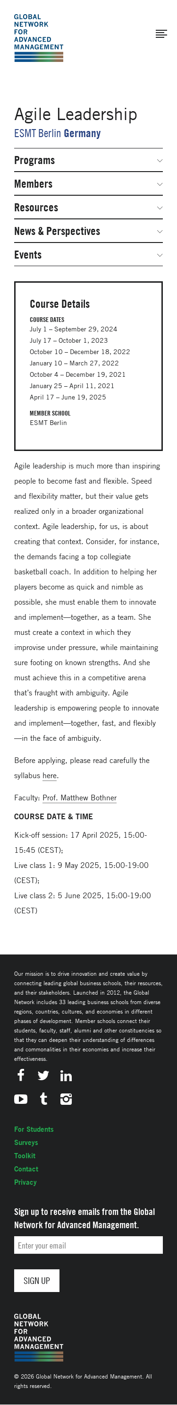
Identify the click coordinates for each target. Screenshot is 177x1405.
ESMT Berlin (37, 133)
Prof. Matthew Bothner (79, 797)
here (49, 775)
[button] (161, 34)
